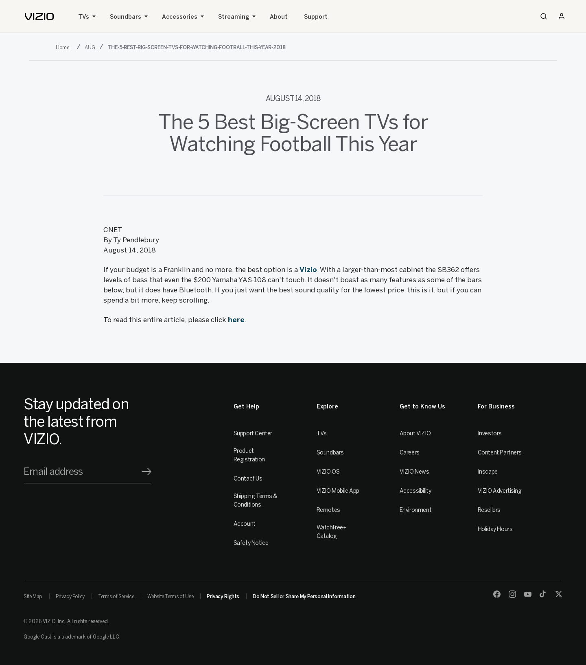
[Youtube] (527, 594)
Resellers (489, 510)
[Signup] (146, 471)
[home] (39, 16)
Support (316, 16)
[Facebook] (497, 594)
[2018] (64, 46)
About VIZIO (415, 433)
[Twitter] (558, 594)
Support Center (253, 433)
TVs (83, 16)
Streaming (233, 16)
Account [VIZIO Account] (245, 523)
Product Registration (249, 455)
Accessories (179, 16)
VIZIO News (414, 471)
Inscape (488, 471)
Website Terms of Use (170, 596)
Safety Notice (251, 543)
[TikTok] (543, 594)
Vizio (308, 270)
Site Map (33, 596)
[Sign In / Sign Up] (561, 16)
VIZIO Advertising (500, 490)
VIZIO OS (328, 471)
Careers (410, 452)
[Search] (544, 16)
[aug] (91, 46)
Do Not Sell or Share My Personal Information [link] (304, 596)
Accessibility (415, 490)
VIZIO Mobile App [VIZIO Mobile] (338, 490)
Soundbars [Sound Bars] (125, 16)
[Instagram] (512, 594)
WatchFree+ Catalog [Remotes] (332, 532)
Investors (490, 433)
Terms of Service (116, 596)
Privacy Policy (70, 596)
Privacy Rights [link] (223, 596)
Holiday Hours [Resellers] (495, 529)
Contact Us (248, 478)
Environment (415, 510)
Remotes (328, 510)
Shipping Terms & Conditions (256, 500)
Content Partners (500, 452)
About (279, 16)
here (236, 320)
